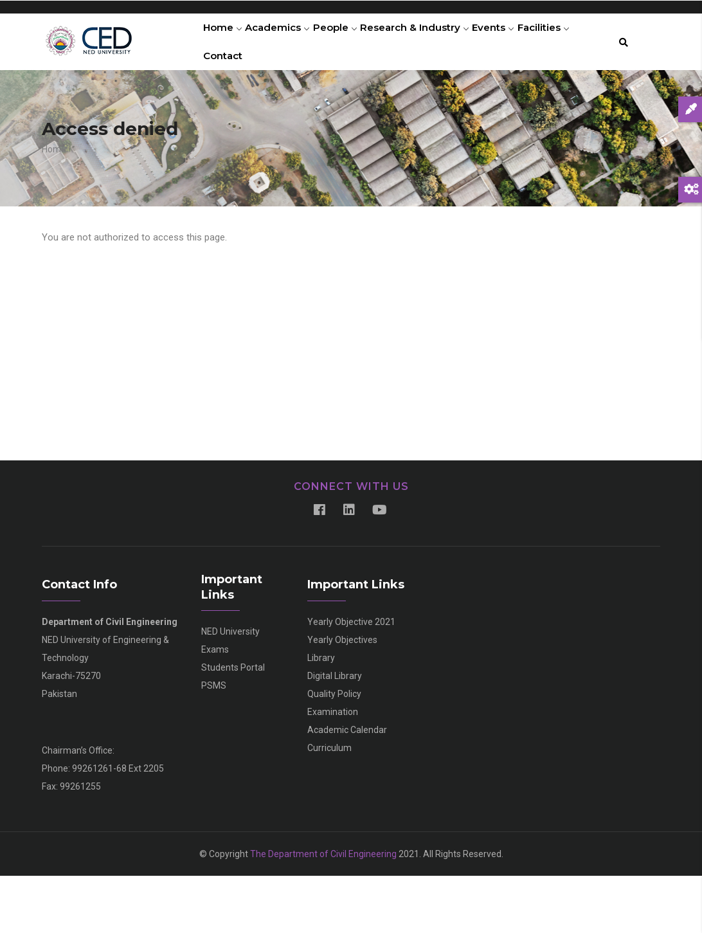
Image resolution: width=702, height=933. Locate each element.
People (352, 42)
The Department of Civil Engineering (323, 911)
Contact (290, 99)
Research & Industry (438, 42)
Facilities (233, 99)
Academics (287, 42)
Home (226, 42)
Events (523, 42)
